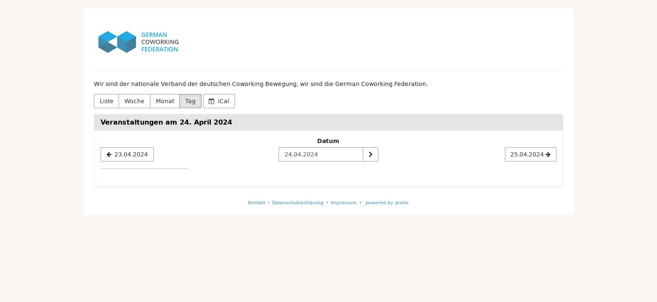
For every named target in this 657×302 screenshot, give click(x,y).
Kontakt (256, 202)
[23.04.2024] (127, 154)
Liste (107, 101)
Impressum (344, 202)
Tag (190, 101)
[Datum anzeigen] (370, 154)
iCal (219, 101)
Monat (165, 101)
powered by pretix (387, 202)
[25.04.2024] (530, 154)
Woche (134, 101)
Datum (328, 141)
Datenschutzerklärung (297, 202)
